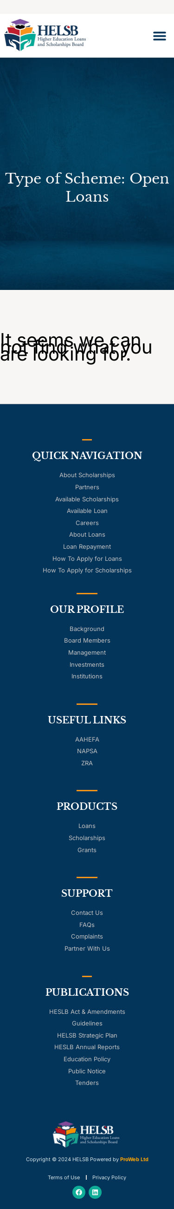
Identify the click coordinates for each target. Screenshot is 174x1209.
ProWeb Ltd (134, 1159)
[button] (159, 36)
